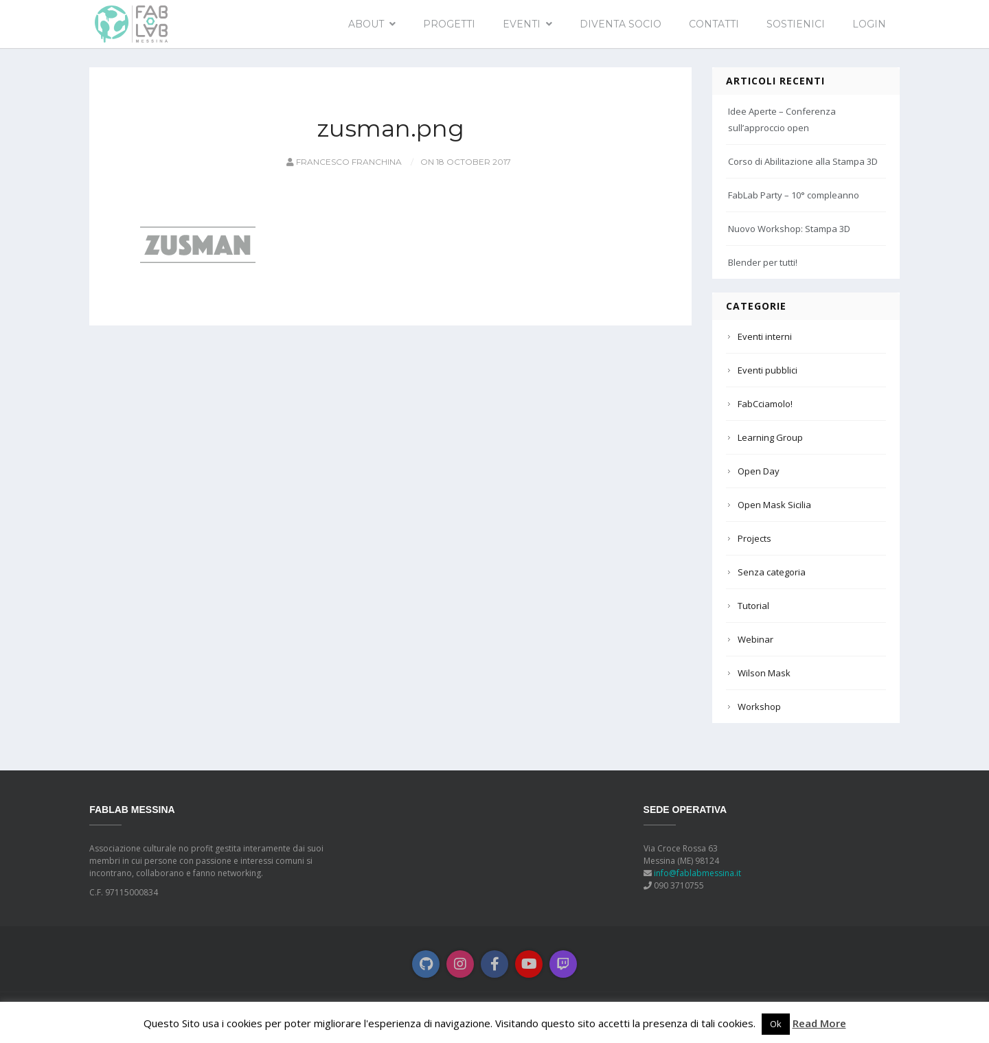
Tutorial (753, 605)
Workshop (759, 706)
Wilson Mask (764, 673)
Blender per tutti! (762, 262)
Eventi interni (765, 336)
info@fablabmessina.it (697, 873)
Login (869, 24)
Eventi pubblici (767, 370)
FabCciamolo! (765, 404)
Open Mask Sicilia (774, 504)
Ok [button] (776, 1024)
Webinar (755, 639)
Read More (819, 1023)
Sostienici (795, 24)
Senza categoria (772, 572)
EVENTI (522, 24)
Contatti (714, 24)
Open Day (759, 471)
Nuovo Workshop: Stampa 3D (789, 228)
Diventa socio (620, 24)
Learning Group (770, 437)
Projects (754, 538)
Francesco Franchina (343, 162)
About (366, 24)
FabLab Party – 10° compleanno (793, 195)
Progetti (449, 24)
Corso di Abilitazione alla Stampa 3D (803, 161)
